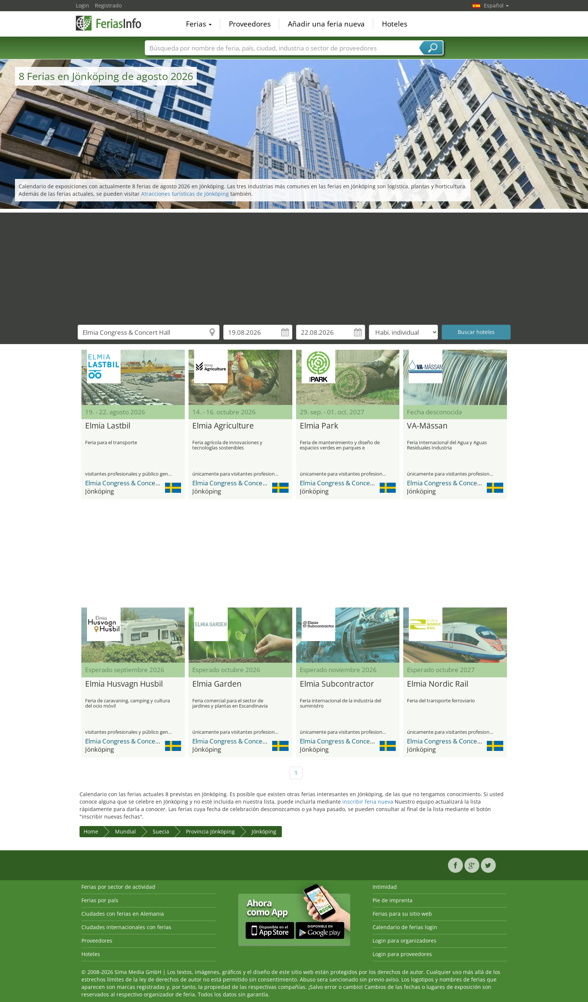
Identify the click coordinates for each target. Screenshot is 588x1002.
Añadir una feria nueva (326, 24)
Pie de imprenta (393, 900)
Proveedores (250, 24)
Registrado (108, 5)
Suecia (161, 831)
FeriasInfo (113, 23)
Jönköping (264, 831)
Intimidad (385, 886)
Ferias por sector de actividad (118, 886)
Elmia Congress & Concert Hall (129, 483)
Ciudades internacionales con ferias (126, 927)
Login (82, 5)
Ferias (199, 24)
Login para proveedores (402, 954)
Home (91, 831)
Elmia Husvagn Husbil (124, 684)
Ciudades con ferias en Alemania (122, 913)
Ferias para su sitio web (402, 913)
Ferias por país (99, 900)
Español (496, 5)
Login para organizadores (404, 940)
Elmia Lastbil (107, 426)
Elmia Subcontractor (337, 684)
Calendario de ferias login (405, 927)
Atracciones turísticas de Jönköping (185, 193)
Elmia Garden (217, 684)
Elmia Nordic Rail (437, 684)
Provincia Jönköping (210, 831)
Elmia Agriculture (223, 426)
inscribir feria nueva (367, 801)
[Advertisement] (294, 265)
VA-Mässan (427, 426)
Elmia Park (319, 426)
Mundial (125, 831)
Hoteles (394, 24)
